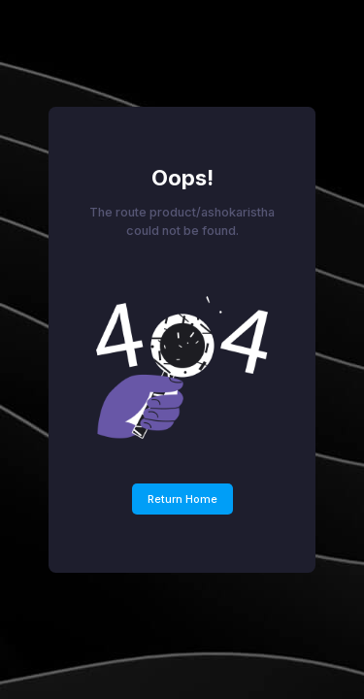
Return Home (182, 499)
